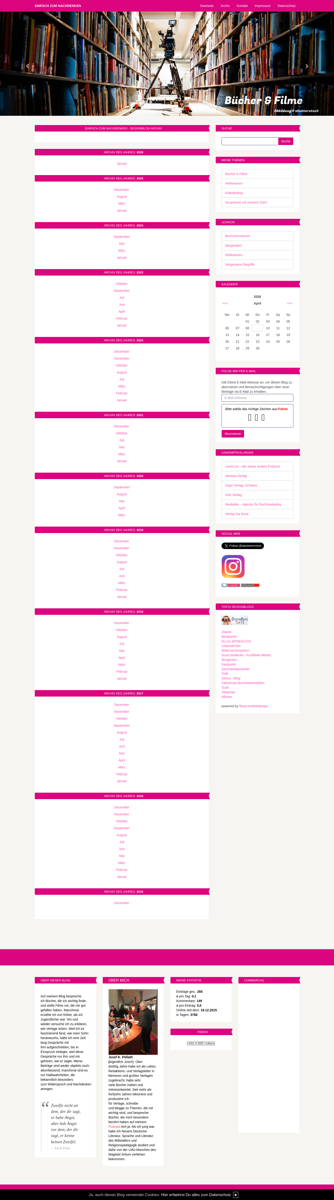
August (122, 196)
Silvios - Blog (231, 678)
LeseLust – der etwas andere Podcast (252, 466)
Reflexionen (233, 183)
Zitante (226, 632)
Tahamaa (228, 692)
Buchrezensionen (237, 236)
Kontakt (242, 6)
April (122, 311)
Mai (122, 243)
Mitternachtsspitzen (236, 650)
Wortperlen (229, 636)
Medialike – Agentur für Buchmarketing (253, 504)
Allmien (227, 697)
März (121, 203)
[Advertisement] (269, 1058)
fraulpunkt (229, 664)
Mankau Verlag (236, 476)
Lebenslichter (231, 646)
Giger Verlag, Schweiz (241, 485)
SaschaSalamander (236, 669)
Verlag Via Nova (236, 514)
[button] (25, 64)
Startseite (207, 6)
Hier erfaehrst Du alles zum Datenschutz (196, 1195)
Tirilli (225, 673)
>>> (289, 303)
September (122, 237)
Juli (121, 297)
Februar (121, 318)
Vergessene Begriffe (239, 264)
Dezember (121, 351)
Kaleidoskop (234, 193)
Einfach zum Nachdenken (58, 6)
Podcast (114, 1126)
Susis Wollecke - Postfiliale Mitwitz (246, 655)
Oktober (122, 284)
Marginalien (233, 245)
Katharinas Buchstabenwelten (243, 683)
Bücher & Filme (236, 174)
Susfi (225, 687)
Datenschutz (287, 6)
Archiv (225, 6)
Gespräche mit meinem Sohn (246, 202)
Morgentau (229, 660)
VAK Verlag (233, 495)
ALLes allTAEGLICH (236, 641)
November (121, 190)
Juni (122, 304)
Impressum (263, 6)
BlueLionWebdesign (253, 706)
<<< (225, 303)
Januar (122, 163)
